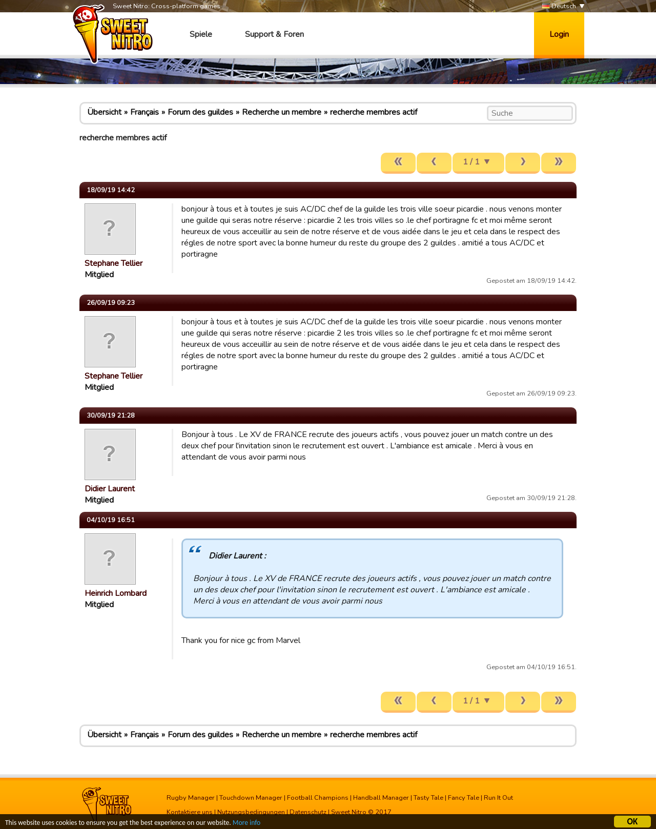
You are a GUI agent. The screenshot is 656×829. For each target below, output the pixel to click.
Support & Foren (274, 34)
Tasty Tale (428, 797)
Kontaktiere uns (190, 812)
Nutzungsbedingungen (251, 812)
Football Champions (317, 797)
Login (559, 34)
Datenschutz (308, 812)
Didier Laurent (110, 488)
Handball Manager (381, 797)
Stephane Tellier (113, 263)
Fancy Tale (463, 797)
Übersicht (104, 112)
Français (144, 112)
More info (246, 824)
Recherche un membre (281, 112)
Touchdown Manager (250, 797)
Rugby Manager (191, 797)
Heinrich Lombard (116, 593)
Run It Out (498, 797)
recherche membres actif (373, 112)
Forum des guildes (200, 112)
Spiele (201, 34)
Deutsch (559, 6)
